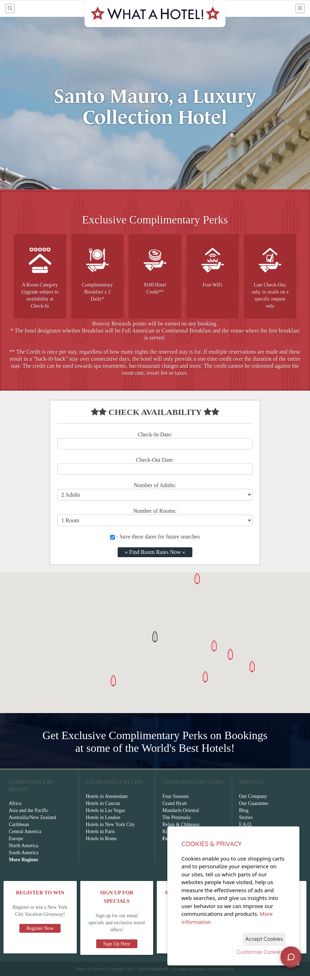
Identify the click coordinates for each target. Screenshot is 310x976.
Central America (25, 831)
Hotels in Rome (101, 838)
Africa (15, 803)
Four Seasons (175, 796)
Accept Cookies (264, 939)
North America (23, 845)
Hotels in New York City (110, 824)
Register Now (40, 928)
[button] (155, 637)
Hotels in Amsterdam (107, 796)
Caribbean (19, 824)
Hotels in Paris (100, 831)
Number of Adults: (155, 485)
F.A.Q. (245, 824)
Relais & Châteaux (181, 824)
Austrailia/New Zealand (32, 817)
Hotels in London (103, 817)
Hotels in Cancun (103, 803)
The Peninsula (176, 817)
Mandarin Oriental (180, 810)
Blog (244, 810)
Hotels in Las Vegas (105, 810)
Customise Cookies (260, 952)
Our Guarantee (253, 803)
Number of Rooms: (155, 511)
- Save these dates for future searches (155, 537)
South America (23, 852)
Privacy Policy (221, 968)
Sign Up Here (116, 943)
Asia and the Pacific (28, 810)
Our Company (253, 796)
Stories (246, 817)
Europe (16, 838)
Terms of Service (90, 968)
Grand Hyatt (174, 803)
